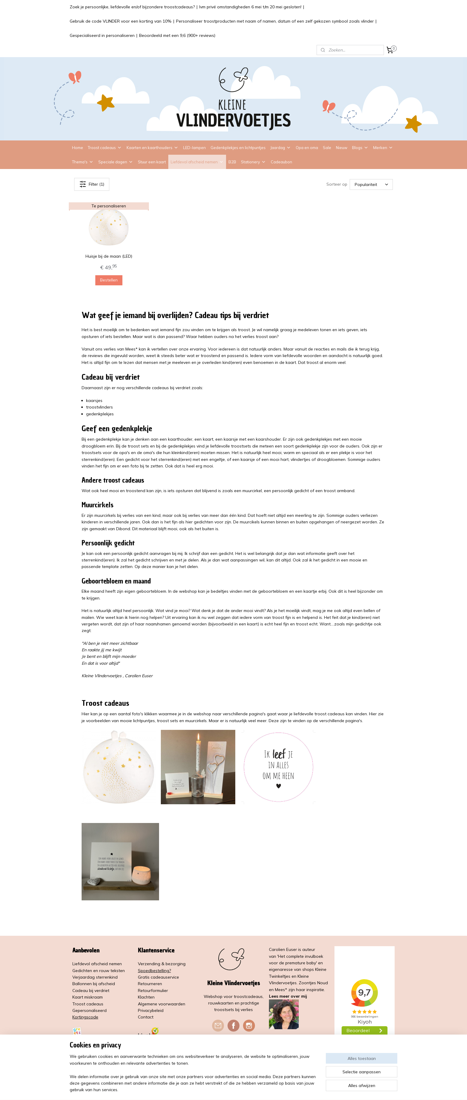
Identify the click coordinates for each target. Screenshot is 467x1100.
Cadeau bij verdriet (90, 990)
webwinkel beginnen (251, 1089)
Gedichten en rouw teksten (98, 970)
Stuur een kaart (152, 161)
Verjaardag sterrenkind (95, 977)
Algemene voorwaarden (161, 1004)
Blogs (360, 147)
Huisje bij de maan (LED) (108, 256)
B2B (232, 161)
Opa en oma (307, 147)
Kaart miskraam (87, 997)
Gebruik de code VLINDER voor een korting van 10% (121, 21)
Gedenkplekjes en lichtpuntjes (238, 147)
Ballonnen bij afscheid (93, 983)
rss (230, 1089)
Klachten (146, 997)
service (172, 977)
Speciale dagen (115, 161)
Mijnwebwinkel (299, 1089)
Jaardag (280, 147)
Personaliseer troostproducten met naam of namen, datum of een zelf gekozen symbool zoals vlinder (275, 21)
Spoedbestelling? (154, 970)
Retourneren (150, 983)
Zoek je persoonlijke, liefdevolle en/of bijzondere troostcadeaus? (132, 7)
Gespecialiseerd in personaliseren (102, 35)
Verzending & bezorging (162, 963)
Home (77, 147)
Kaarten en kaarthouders (152, 147)
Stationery (253, 161)
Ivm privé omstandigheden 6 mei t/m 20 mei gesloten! (250, 7)
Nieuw (341, 147)
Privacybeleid (151, 1010)
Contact (145, 1017)
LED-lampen (194, 147)
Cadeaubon (281, 161)
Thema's (83, 161)
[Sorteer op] (371, 184)
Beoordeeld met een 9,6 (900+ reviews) (177, 35)
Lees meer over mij (288, 996)
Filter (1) (91, 184)
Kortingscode (85, 1017)
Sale (327, 147)
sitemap (220, 1089)
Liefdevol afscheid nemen (197, 161)
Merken (383, 147)
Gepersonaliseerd (89, 1010)
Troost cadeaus (105, 147)
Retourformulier (153, 990)
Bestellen (109, 280)
